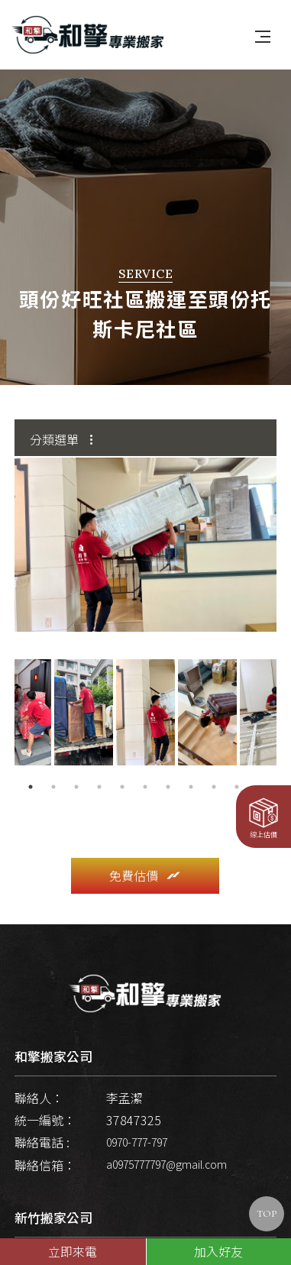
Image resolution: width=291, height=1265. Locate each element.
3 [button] (76, 760)
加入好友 (218, 1251)
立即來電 (72, 1251)
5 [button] (122, 760)
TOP (266, 1214)
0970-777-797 (136, 1115)
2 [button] (53, 760)
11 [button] (259, 760)
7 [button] (168, 760)
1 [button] (30, 760)
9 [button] (213, 760)
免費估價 (145, 849)
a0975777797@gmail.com (166, 1137)
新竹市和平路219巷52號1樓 (115, 1230)
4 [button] (99, 760)
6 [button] (145, 760)
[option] (145, 518)
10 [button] (236, 760)
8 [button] (191, 760)
